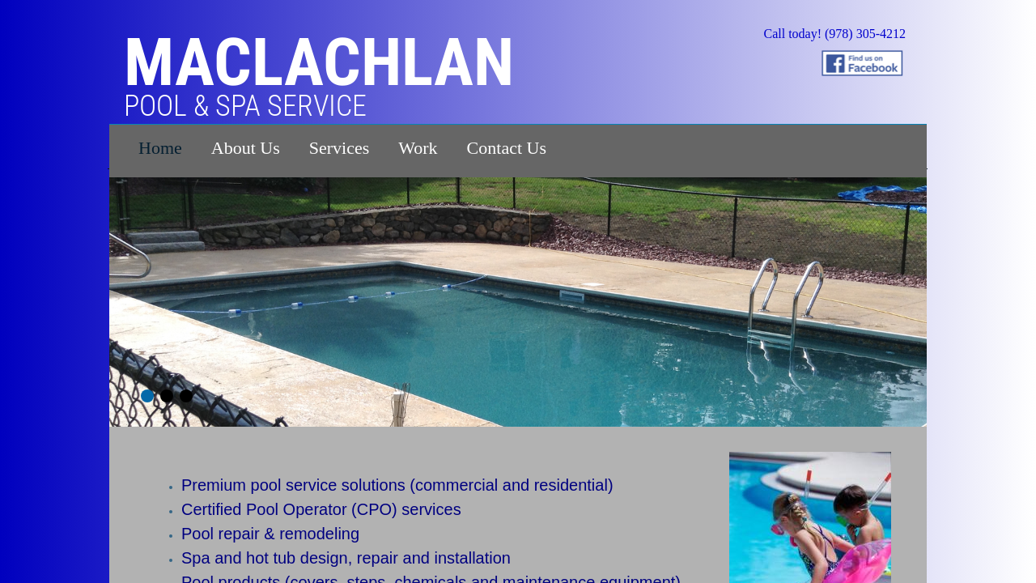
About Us (245, 148)
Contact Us (506, 148)
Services (339, 148)
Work (417, 148)
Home (160, 148)
